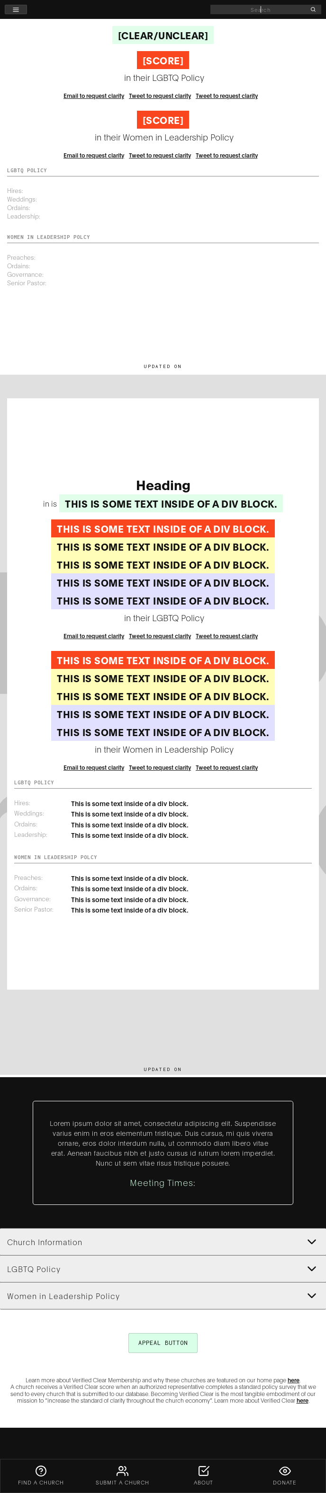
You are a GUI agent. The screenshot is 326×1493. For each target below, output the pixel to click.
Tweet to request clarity (160, 95)
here (293, 1379)
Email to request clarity (93, 95)
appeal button (163, 1342)
